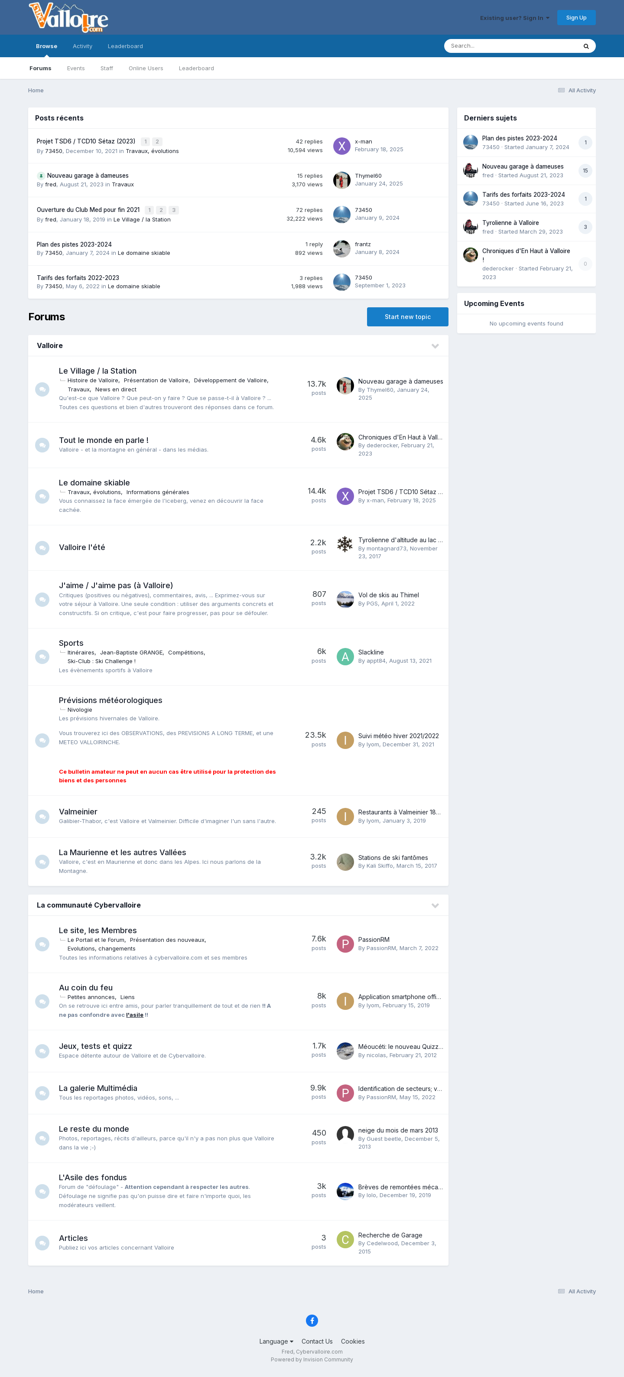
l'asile (137, 1019)
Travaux (123, 183)
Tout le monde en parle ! (107, 438)
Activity (82, 45)
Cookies (353, 1345)
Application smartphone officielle (405, 1001)
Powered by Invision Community (312, 1364)
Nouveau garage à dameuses (88, 174)
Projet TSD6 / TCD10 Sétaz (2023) (87, 140)
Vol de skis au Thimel (388, 592)
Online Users (146, 68)
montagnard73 (386, 546)
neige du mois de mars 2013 (398, 1135)
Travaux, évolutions (152, 149)
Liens (131, 1001)
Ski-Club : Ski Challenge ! (105, 659)
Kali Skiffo (380, 870)
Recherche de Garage (390, 1239)
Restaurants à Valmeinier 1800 (401, 813)
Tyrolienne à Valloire (510, 222)
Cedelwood (382, 1247)
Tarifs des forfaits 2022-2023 (78, 275)
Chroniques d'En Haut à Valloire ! (405, 435)
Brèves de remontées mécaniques (407, 1191)
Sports (74, 640)
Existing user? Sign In (514, 17)
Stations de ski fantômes (393, 862)
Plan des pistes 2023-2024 (74, 242)
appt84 (376, 658)
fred (50, 183)
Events (76, 68)
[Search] (487, 46)
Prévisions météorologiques (114, 698)
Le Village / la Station (142, 217)
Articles (76, 1242)
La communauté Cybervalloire (89, 909)
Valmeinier (81, 808)
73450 (53, 149)
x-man (363, 140)
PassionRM (374, 944)
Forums (40, 68)
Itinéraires (84, 650)
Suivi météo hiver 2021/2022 (398, 734)
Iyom (373, 742)
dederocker (382, 443)
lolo (371, 1199)
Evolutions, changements (105, 953)
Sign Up (576, 17)
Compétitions (189, 650)
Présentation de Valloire (159, 378)
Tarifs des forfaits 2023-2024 (523, 194)
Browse (46, 49)
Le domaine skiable (144, 250)
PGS (372, 601)
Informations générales (161, 489)
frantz (363, 241)
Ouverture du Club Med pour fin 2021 (89, 208)
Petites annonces (94, 1001)
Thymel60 (368, 174)
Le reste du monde (97, 1133)
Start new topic (408, 315)
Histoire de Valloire (96, 378)
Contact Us (317, 1345)
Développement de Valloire (233, 378)
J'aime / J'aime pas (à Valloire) (119, 583)
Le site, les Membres (101, 935)
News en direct (119, 387)
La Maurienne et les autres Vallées (125, 857)
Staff (107, 68)
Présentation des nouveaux (170, 944)
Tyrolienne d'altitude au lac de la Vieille (414, 537)
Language (276, 1345)
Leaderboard (196, 68)
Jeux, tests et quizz (98, 1050)
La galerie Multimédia (101, 1092)
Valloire (50, 343)
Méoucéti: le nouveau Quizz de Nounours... (419, 1051)
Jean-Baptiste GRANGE (134, 650)
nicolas (376, 1059)
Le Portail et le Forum (99, 944)
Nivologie (83, 707)
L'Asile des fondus (96, 1182)
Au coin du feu (89, 991)
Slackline (371, 650)
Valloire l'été (85, 545)
